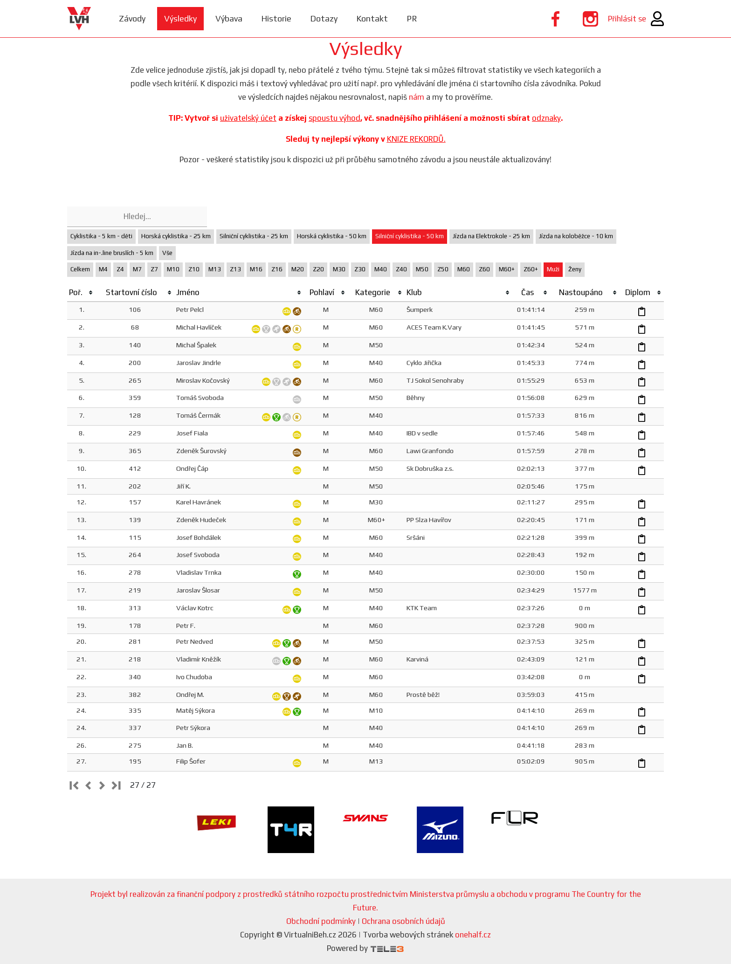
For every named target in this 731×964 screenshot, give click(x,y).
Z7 (154, 269)
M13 (214, 269)
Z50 (442, 269)
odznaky (546, 118)
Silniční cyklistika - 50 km (409, 236)
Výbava (228, 18)
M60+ (507, 269)
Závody (132, 18)
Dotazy (324, 18)
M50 (422, 269)
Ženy (574, 269)
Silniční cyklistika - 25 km (254, 236)
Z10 (194, 269)
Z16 (277, 269)
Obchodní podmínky (321, 921)
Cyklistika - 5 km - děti (101, 236)
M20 (297, 269)
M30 (339, 269)
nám (416, 97)
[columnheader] (81, 293)
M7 (137, 269)
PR (412, 18)
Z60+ (531, 269)
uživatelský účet (248, 118)
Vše (167, 252)
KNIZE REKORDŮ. (416, 139)
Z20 (318, 269)
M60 (463, 269)
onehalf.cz (473, 934)
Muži (553, 269)
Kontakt (372, 18)
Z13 (235, 269)
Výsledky (180, 18)
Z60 (484, 269)
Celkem (80, 269)
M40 (380, 269)
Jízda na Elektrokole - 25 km (491, 236)
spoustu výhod (334, 118)
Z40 (401, 269)
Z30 (360, 269)
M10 (173, 269)
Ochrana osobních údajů (403, 921)
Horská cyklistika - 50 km (331, 236)
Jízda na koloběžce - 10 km (576, 236)
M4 (103, 269)
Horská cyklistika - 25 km (176, 236)
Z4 (120, 269)
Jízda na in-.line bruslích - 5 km (111, 252)
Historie (276, 18)
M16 (256, 269)
